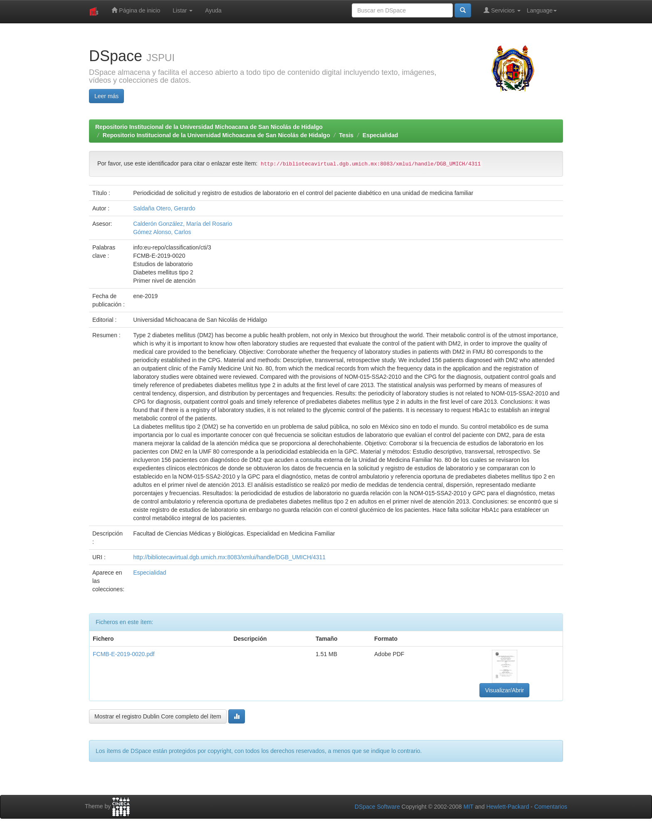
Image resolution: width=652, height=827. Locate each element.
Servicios (502, 10)
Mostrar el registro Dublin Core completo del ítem (157, 716)
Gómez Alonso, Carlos (162, 232)
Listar (183, 10)
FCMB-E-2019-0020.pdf (124, 654)
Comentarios (550, 806)
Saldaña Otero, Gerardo (164, 208)
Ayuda (213, 10)
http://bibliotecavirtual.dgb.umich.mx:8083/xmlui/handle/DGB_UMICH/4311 (229, 557)
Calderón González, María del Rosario (182, 223)
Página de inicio (135, 10)
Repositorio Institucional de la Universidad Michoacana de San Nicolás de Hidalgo (209, 126)
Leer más (106, 96)
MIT (468, 806)
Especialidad (380, 135)
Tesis (346, 135)
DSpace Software (377, 806)
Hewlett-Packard (507, 806)
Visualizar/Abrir (504, 690)
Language (542, 10)
